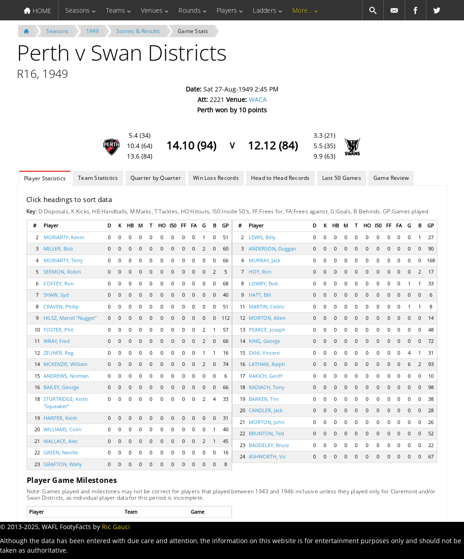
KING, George (264, 340)
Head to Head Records (280, 178)
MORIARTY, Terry (63, 260)
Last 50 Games (341, 178)
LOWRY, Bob (263, 283)
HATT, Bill (260, 294)
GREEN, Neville (61, 452)
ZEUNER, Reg (58, 352)
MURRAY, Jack (264, 260)
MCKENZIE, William (65, 364)
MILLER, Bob (58, 248)
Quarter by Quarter (155, 178)
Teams (115, 10)
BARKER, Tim (264, 398)
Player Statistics (45, 178)
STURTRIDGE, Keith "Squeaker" (66, 402)
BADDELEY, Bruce (269, 445)
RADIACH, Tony (267, 387)
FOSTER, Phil (58, 329)
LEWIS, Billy (262, 237)
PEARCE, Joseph (267, 329)
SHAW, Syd (56, 294)
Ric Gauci (116, 526)
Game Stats (193, 31)
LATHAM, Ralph (267, 364)
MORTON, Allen (267, 317)
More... (302, 10)
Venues (152, 10)
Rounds (189, 10)
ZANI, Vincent (264, 352)
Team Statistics (98, 178)
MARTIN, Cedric (267, 306)
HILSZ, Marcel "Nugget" (70, 317)
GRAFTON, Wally (63, 464)
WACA (258, 99)
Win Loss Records (216, 178)
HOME (37, 10)
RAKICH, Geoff (265, 375)
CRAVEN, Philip (61, 306)
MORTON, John (267, 422)
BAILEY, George (61, 387)
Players (227, 10)
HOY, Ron (260, 271)
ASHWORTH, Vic (267, 456)
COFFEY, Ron (59, 283)
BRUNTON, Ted (266, 433)
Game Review (391, 178)
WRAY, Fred (57, 340)
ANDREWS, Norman (66, 375)
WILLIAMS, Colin (63, 429)
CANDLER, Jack (266, 410)
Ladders (264, 10)
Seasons (77, 10)
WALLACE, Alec (61, 441)
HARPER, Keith (60, 417)
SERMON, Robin (62, 271)
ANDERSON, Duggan (272, 248)
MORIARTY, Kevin (64, 237)
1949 (92, 31)
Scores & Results (138, 31)
